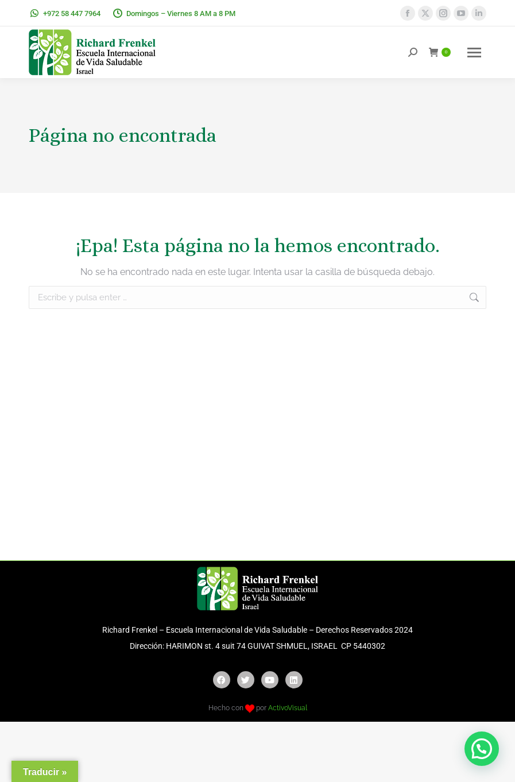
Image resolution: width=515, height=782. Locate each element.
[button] (481, 748)
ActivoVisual (287, 708)
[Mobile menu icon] (474, 52)
